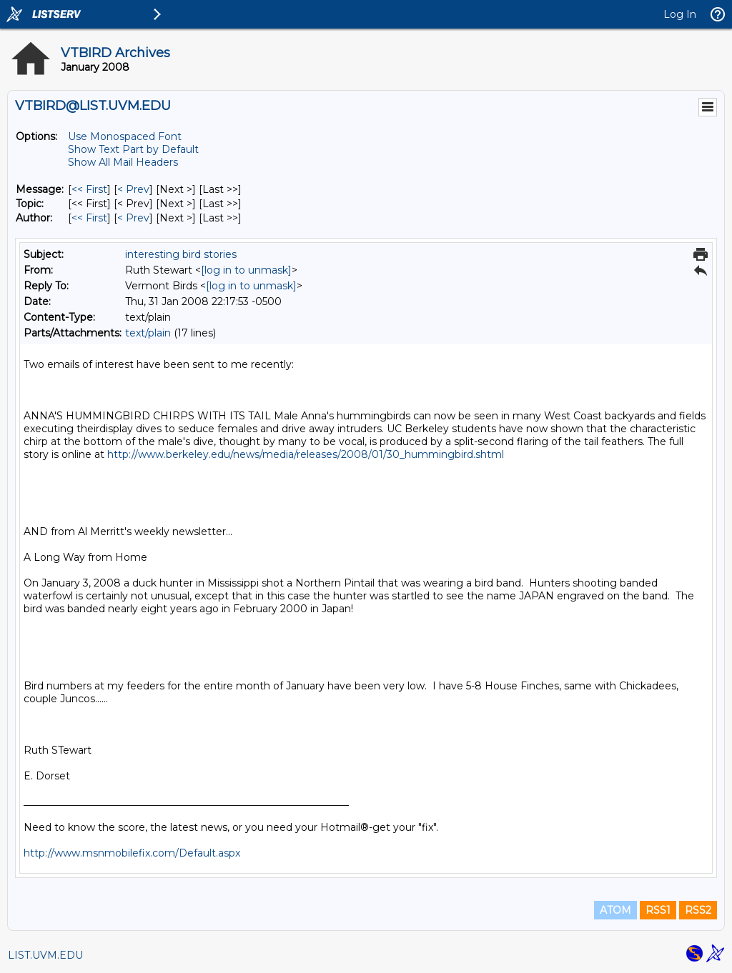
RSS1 (658, 910)
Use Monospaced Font (125, 136)
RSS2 (698, 910)
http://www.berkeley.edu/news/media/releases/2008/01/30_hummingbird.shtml (305, 454)
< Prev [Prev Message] (133, 189)
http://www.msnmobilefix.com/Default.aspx (132, 853)
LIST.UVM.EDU (45, 955)
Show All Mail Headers (123, 162)
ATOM (615, 910)
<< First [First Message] (89, 189)
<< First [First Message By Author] (89, 217)
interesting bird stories (181, 254)
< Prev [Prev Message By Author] (133, 217)
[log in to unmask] (246, 270)
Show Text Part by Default (133, 149)
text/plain (148, 332)
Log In (679, 14)
